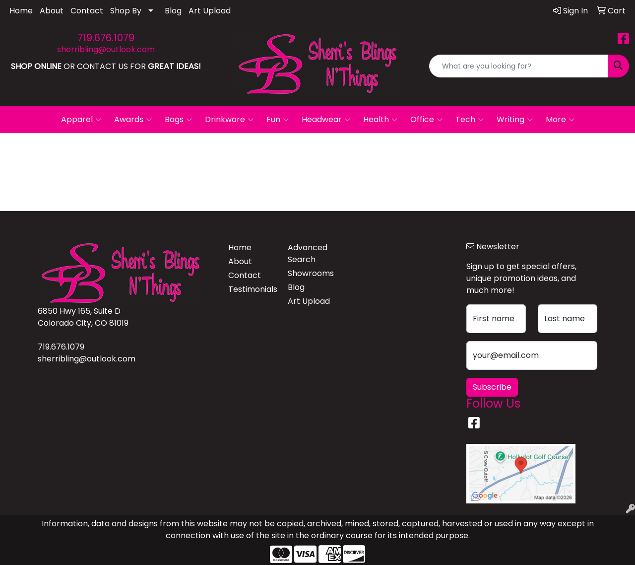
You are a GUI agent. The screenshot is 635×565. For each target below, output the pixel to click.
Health (380, 120)
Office (426, 120)
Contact (86, 10)
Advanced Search (307, 253)
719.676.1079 (105, 38)
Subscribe (492, 387)
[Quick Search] (518, 66)
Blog (173, 10)
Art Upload (210, 10)
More (560, 120)
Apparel (81, 120)
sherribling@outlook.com (106, 49)
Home (21, 10)
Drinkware (229, 120)
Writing (515, 120)
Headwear (326, 120)
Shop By (125, 10)
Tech (469, 120)
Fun (277, 120)
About (52, 10)
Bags (178, 120)
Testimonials (252, 289)
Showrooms (311, 273)
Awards (133, 120)
